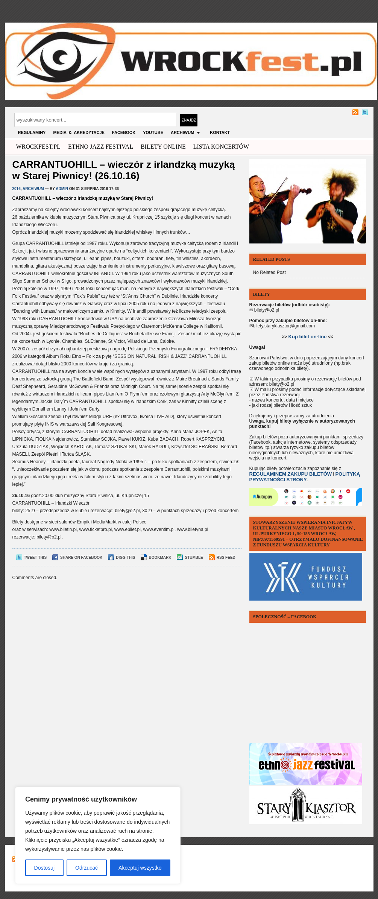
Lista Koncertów (221, 146)
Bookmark (156, 557)
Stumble (190, 557)
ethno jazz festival (100, 146)
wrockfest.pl (38, 146)
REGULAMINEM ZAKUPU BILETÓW (290, 474)
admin (62, 189)
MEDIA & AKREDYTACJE (78, 132)
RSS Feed (222, 557)
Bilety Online (163, 146)
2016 (16, 189)
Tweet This (31, 557)
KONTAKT (220, 132)
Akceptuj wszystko (139, 868)
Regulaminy (32, 132)
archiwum (186, 132)
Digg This (121, 557)
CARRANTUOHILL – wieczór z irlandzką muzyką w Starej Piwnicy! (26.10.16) (123, 170)
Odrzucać (86, 868)
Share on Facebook (77, 557)
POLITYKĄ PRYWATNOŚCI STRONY (304, 476)
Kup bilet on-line (307, 336)
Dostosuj (44, 868)
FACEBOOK (123, 132)
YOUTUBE (153, 132)
